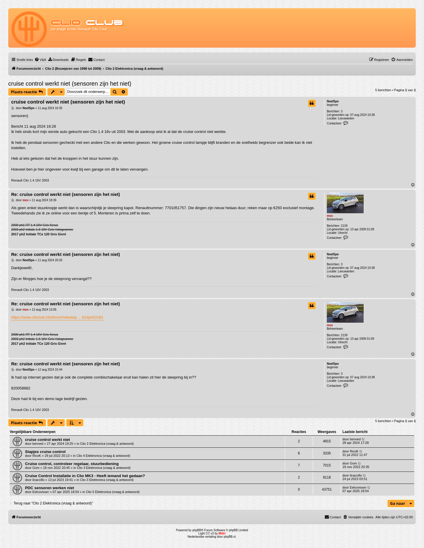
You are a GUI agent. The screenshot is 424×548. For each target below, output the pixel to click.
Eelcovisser (40, 492)
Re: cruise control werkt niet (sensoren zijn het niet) (65, 194)
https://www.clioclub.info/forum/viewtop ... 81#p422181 (57, 317)
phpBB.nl (230, 536)
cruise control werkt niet (47, 439)
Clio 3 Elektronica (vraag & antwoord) (103, 467)
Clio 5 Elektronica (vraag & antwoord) (113, 492)
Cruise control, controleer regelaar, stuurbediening (72, 464)
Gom (35, 467)
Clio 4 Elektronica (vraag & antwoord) (103, 455)
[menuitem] (40, 59)
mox (330, 215)
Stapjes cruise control (45, 451)
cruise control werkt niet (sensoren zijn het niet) (69, 83)
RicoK (36, 455)
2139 (344, 225)
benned (37, 443)
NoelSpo (333, 101)
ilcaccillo (38, 480)
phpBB (196, 530)
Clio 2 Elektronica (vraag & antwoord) (107, 443)
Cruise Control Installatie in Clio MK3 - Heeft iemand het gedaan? (85, 476)
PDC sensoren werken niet (49, 488)
